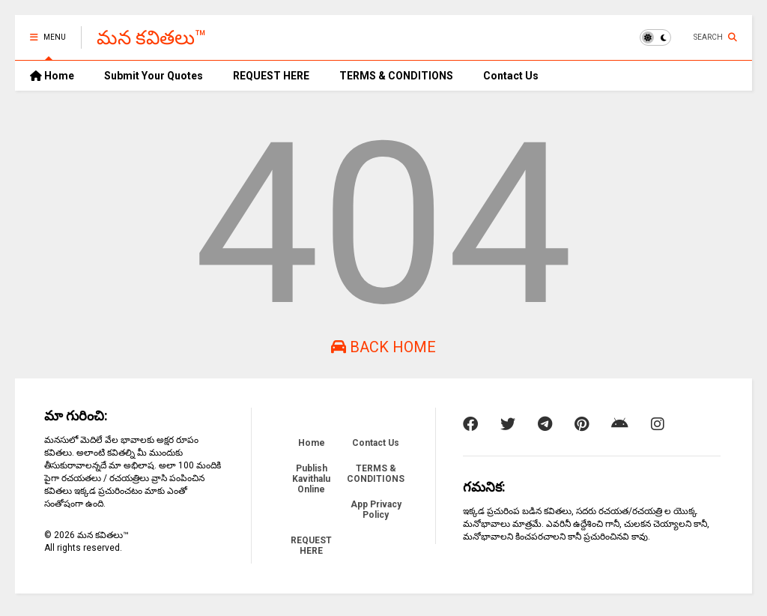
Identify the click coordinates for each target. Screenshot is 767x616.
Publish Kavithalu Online (311, 479)
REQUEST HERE (271, 76)
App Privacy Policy (376, 509)
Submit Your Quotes (153, 76)
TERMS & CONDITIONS (396, 76)
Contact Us (511, 76)
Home (52, 76)
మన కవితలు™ (152, 37)
